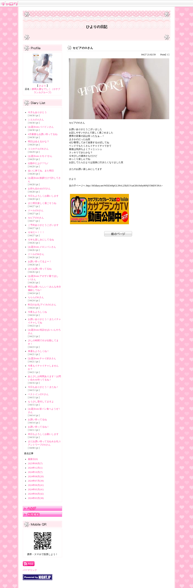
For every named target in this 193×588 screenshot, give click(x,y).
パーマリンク (30, 570)
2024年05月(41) (36, 489)
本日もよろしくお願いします (43, 434)
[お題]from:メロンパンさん (42, 247)
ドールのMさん (36, 254)
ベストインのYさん (38, 394)
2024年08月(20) (36, 476)
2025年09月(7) (35, 463)
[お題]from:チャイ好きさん (42, 358)
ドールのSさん (35, 210)
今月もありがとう (37, 112)
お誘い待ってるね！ (38, 426)
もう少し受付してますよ (41, 401)
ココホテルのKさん (38, 148)
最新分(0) (33, 459)
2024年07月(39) (36, 480)
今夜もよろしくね (37, 312)
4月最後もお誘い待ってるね (42, 134)
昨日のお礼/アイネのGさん (42, 304)
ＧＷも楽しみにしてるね (41, 239)
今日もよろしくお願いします (43, 195)
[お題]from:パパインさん (41, 127)
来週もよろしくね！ (38, 351)
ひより (42, 85)
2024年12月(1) (35, 467)
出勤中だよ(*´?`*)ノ (38, 163)
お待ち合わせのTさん (39, 188)
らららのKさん (36, 297)
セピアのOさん (36, 217)
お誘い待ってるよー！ (39, 261)
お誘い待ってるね (37, 419)
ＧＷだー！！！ (36, 232)
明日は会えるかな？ (38, 141)
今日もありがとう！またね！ (43, 387)
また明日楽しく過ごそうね (42, 203)
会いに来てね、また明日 (41, 170)
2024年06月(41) (36, 485)
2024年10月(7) (35, 472)
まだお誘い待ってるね (39, 268)
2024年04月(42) (36, 493)
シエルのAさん (36, 119)
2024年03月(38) (36, 498)
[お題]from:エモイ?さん (40, 156)
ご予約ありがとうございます (43, 225)
